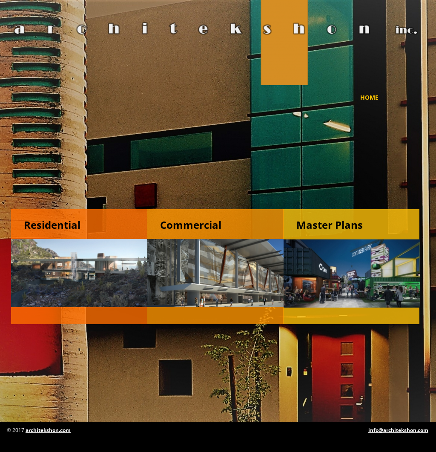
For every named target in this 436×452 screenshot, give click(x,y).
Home (369, 97)
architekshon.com (48, 430)
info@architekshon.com (398, 430)
